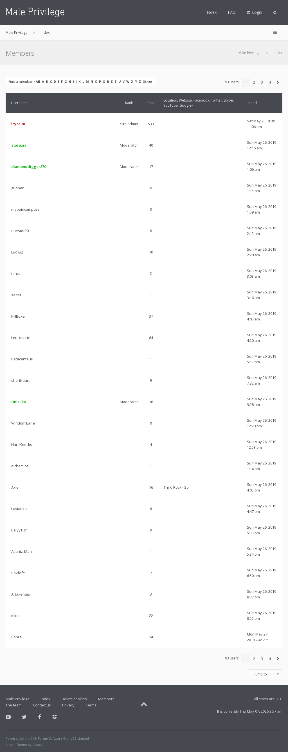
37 (151, 316)
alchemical (20, 465)
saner (16, 294)
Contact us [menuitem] (42, 705)
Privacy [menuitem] (68, 705)
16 (151, 401)
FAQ (232, 12)
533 (151, 123)
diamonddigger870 (28, 166)
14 (151, 636)
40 (151, 145)
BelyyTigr (19, 530)
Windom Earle (23, 423)
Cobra (16, 636)
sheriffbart (20, 380)
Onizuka (18, 401)
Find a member (20, 81)
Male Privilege (249, 52)
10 (151, 252)
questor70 (20, 230)
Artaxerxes (20, 594)
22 (151, 615)
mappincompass (25, 209)
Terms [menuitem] (91, 705)
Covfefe (18, 572)
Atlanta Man (21, 551)
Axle (15, 487)
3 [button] (262, 82)
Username (19, 102)
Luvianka (19, 508)
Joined (252, 102)
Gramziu (39, 744)
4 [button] (270, 82)
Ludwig (17, 252)
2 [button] (254, 82)
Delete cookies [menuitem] (74, 698)
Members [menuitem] (106, 698)
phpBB (30, 738)
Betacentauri (22, 359)
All (38, 81)
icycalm (18, 123)
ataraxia (18, 145)
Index (212, 12)
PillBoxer (18, 316)
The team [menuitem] (14, 705)
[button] (278, 82)
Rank (129, 102)
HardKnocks (21, 444)
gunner (17, 187)
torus (15, 273)
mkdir (16, 615)
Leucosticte (20, 337)
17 (151, 166)
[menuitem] (254, 12)
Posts (151, 102)
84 (151, 337)
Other (147, 81)
